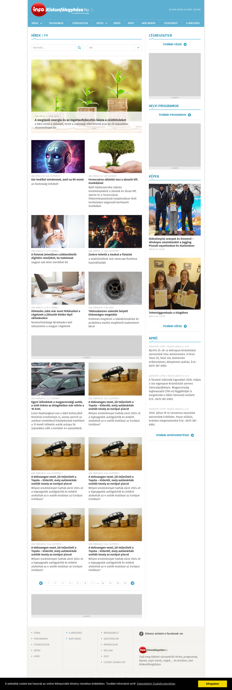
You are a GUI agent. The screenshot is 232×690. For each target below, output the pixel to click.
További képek (172, 326)
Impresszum (111, 645)
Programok (56, 23)
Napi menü (75, 639)
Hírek (35, 23)
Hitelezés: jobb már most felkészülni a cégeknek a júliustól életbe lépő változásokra (55, 314)
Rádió (117, 23)
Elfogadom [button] (212, 683)
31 (110, 583)
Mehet (79, 48)
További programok (172, 114)
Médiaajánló (111, 633)
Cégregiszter (80, 23)
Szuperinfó (171, 23)
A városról (193, 23)
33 (125, 583)
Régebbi (132, 583)
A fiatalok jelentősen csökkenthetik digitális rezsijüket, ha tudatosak (54, 256)
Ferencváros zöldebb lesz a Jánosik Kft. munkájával (113, 181)
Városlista (92, 10)
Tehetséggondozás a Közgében (168, 313)
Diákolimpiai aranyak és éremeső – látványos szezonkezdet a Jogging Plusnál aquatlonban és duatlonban (171, 242)
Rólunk (108, 651)
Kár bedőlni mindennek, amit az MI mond (57, 180)
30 (103, 583)
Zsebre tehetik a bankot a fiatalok (110, 255)
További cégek (172, 44)
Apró (131, 23)
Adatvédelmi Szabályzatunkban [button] (156, 683)
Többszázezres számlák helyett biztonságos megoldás (108, 313)
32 (118, 583)
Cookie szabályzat (115, 662)
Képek (99, 23)
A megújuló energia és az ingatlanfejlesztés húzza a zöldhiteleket (80, 120)
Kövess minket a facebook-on (164, 634)
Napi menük (148, 23)
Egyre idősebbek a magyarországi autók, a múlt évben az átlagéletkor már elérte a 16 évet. (57, 405)
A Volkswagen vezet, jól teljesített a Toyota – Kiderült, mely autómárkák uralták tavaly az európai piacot (111, 405)
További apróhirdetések (172, 435)
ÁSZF (106, 656)
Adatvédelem (111, 639)
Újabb (41, 583)
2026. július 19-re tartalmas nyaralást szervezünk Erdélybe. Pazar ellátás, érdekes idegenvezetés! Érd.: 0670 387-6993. (173, 419)
